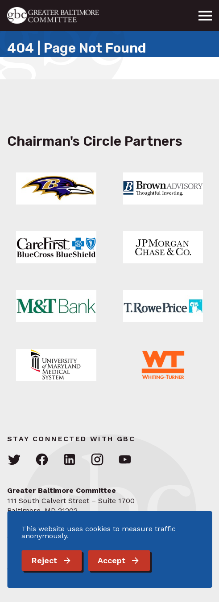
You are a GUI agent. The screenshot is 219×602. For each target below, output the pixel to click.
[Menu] (205, 15)
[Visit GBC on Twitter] (14, 460)
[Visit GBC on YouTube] (125, 460)
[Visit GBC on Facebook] (42, 460)
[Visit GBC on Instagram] (97, 460)
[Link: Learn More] (56, 188)
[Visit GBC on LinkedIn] (69, 460)
